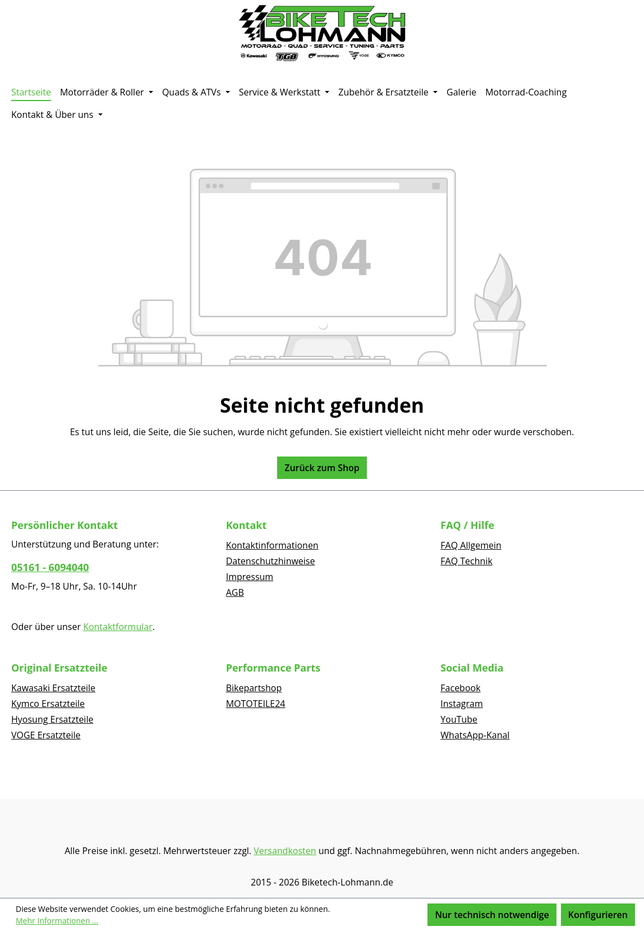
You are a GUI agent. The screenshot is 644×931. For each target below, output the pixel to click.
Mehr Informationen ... (57, 920)
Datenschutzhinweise (270, 561)
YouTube (458, 719)
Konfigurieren (598, 915)
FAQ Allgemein (471, 545)
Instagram (461, 703)
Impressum (249, 577)
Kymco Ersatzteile (48, 703)
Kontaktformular (118, 626)
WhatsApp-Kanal (474, 735)
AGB (235, 592)
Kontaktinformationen (272, 545)
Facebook (460, 688)
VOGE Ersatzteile (46, 735)
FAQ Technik (466, 561)
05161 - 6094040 (50, 567)
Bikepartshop (254, 688)
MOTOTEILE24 (256, 703)
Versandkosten (285, 851)
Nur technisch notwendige (492, 915)
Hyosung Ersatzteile (52, 719)
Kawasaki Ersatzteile (53, 688)
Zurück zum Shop (322, 468)
